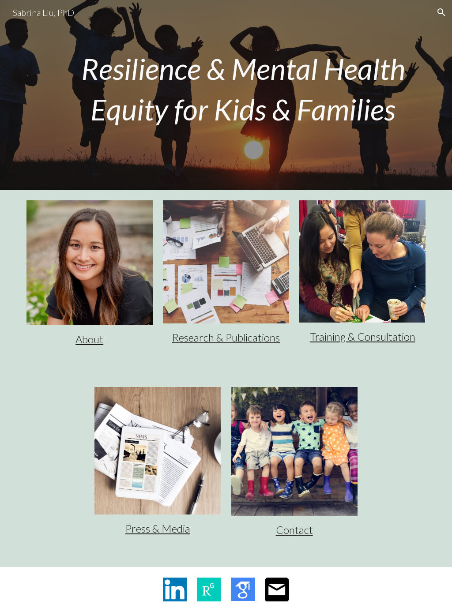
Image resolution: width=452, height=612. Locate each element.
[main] (243, 88)
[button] (441, 12)
